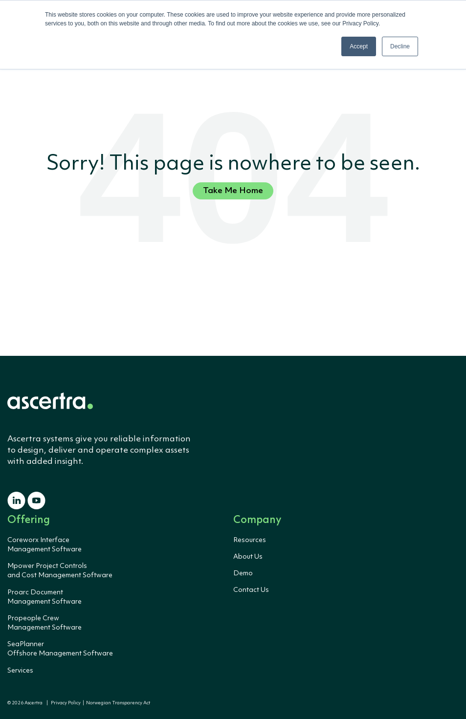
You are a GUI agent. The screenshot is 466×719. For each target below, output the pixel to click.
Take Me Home (233, 191)
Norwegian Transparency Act (117, 703)
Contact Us (251, 590)
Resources (249, 540)
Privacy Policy (66, 703)
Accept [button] (359, 46)
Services (20, 670)
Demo (243, 573)
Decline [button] (400, 46)
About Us (248, 556)
